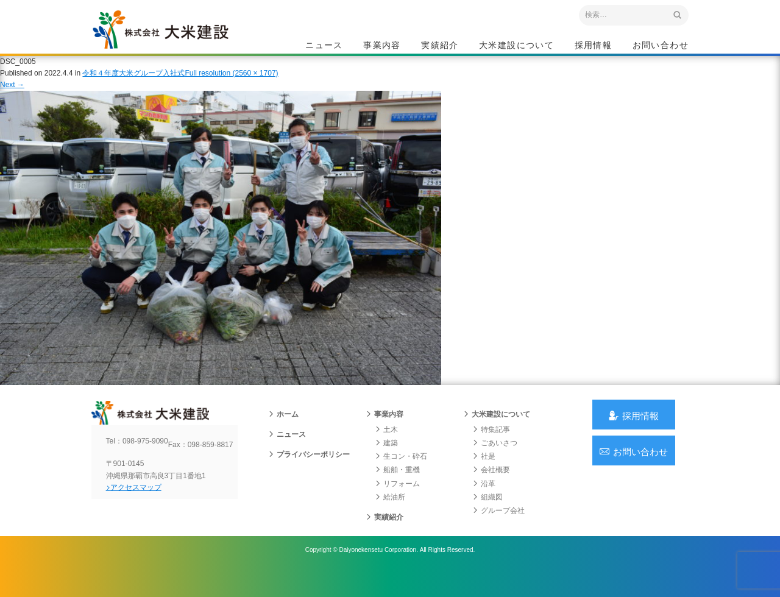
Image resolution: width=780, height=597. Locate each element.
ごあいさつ (494, 461)
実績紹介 (440, 46)
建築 (386, 461)
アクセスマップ (143, 516)
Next (12, 96)
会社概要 (491, 488)
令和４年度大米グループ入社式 (133, 84)
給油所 (390, 515)
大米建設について (516, 46)
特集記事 (491, 447)
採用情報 (593, 46)
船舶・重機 (397, 488)
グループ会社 (498, 529)
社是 (483, 475)
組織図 (487, 515)
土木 (386, 447)
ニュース (324, 46)
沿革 (483, 502)
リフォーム (397, 502)
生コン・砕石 (401, 475)
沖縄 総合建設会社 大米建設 (176, 40)
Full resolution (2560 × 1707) (231, 84)
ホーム (283, 432)
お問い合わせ (661, 46)
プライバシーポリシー (309, 473)
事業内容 (382, 46)
